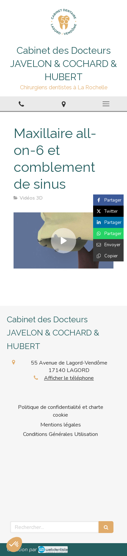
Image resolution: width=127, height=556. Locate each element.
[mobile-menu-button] (106, 104)
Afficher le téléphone (69, 378)
